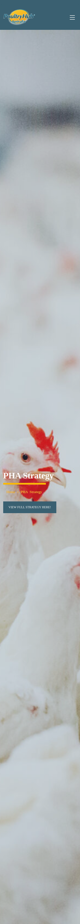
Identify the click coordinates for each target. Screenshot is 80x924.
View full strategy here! (30, 507)
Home (10, 492)
